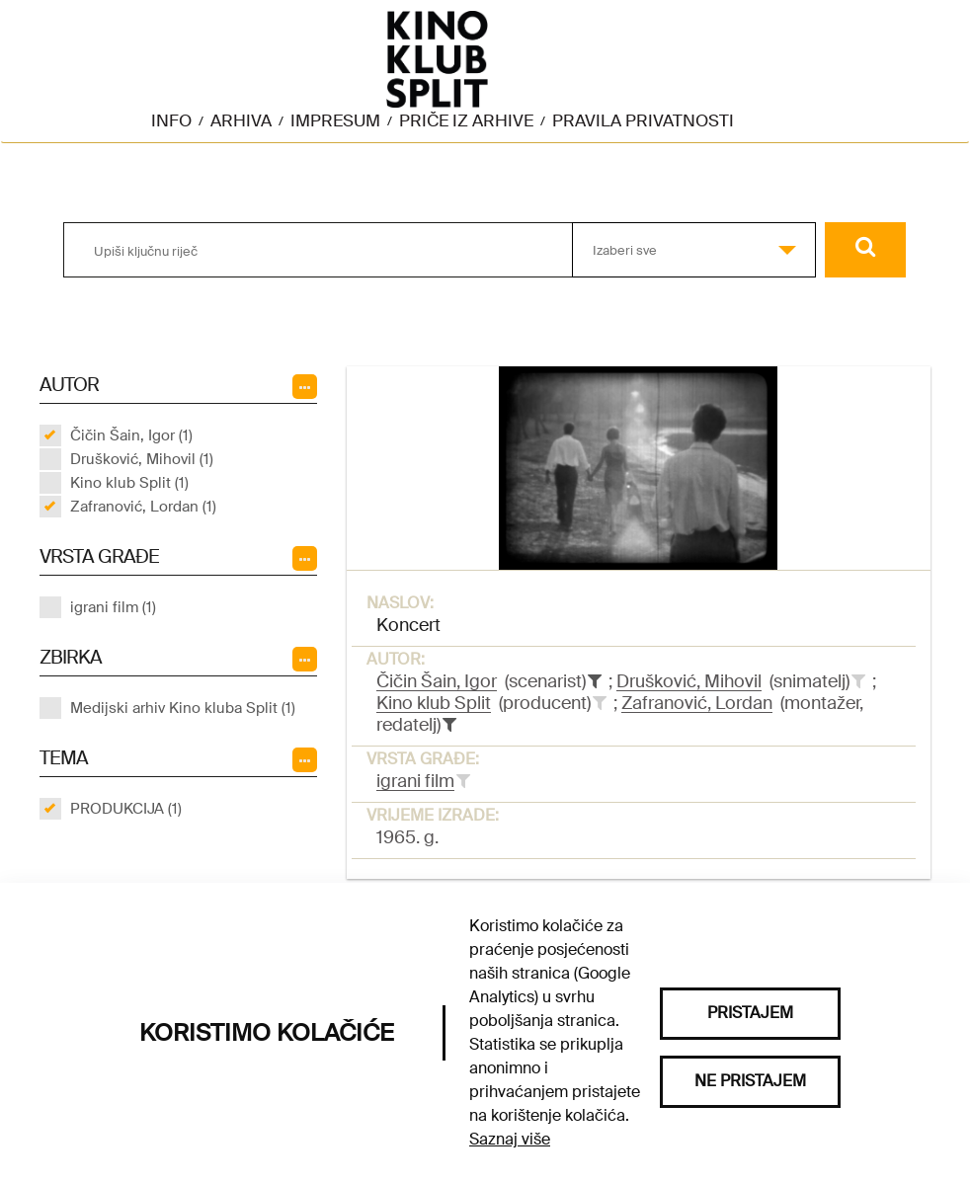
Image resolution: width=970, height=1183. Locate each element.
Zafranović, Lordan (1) (143, 506)
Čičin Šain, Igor (436, 681)
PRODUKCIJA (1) (126, 809)
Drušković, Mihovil (689, 681)
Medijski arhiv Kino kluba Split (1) (182, 708)
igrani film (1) (113, 607)
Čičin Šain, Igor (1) (131, 435)
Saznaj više (509, 1139)
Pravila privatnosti (643, 120)
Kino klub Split (433, 703)
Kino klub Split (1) (129, 483)
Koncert (408, 625)
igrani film (415, 781)
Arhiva (241, 120)
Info (171, 120)
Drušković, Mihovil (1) (141, 459)
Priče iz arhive (466, 120)
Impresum (335, 120)
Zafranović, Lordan (696, 703)
